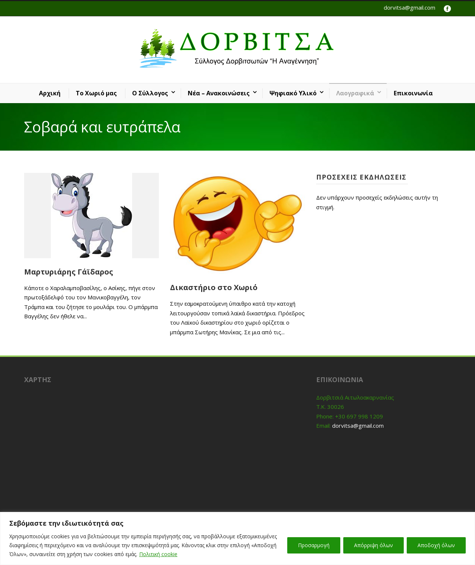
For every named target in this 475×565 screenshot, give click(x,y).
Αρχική (49, 93)
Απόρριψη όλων (373, 545)
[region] (237, 538)
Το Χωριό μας (96, 93)
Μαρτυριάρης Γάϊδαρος (68, 272)
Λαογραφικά (355, 93)
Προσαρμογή (314, 545)
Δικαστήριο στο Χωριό (214, 287)
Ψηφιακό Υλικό (293, 93)
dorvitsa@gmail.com (409, 7)
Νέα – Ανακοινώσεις (219, 93)
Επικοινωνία (413, 93)
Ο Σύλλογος (150, 93)
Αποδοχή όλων (436, 545)
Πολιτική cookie (158, 554)
